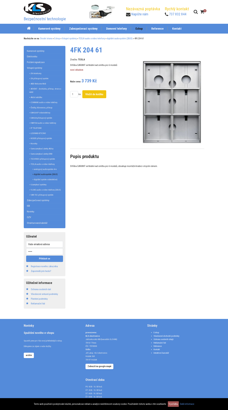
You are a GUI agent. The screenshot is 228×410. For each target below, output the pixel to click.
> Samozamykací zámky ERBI (40, 154)
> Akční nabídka (35, 97)
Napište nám (139, 14)
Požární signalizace (36, 62)
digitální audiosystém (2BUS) (120, 38)
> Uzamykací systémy (37, 184)
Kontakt (157, 349)
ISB (28, 205)
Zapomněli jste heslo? (41, 271)
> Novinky (33, 143)
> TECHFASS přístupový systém (42, 159)
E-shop (156, 332)
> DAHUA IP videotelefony (39, 112)
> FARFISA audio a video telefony (42, 123)
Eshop (57, 38)
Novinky (30, 211)
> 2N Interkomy (35, 73)
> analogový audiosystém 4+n (44, 169)
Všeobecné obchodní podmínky (166, 336)
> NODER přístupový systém (40, 138)
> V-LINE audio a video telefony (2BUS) (45, 190)
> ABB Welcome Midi (37, 84)
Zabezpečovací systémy (38, 200)
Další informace (187, 404)
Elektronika (32, 56)
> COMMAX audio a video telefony (43, 102)
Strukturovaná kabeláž (37, 223)
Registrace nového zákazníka (44, 266)
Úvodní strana (46, 38)
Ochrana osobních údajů (163, 339)
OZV (29, 217)
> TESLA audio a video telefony (42, 164)
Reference (158, 346)
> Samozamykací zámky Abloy (41, 148)
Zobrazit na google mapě (99, 366)
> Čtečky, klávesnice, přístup (40, 107)
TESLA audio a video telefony (92, 38)
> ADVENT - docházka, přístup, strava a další (45, 90)
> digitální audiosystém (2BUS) (45, 174)
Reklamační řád (160, 343)
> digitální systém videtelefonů (44, 179)
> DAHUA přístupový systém (40, 118)
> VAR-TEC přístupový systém (41, 195)
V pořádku (173, 404)
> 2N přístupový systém (38, 78)
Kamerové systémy (35, 51)
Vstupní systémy (69, 38)
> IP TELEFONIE (35, 128)
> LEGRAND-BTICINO (37, 133)
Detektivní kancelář (161, 353)
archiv (29, 355)
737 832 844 (177, 14)
